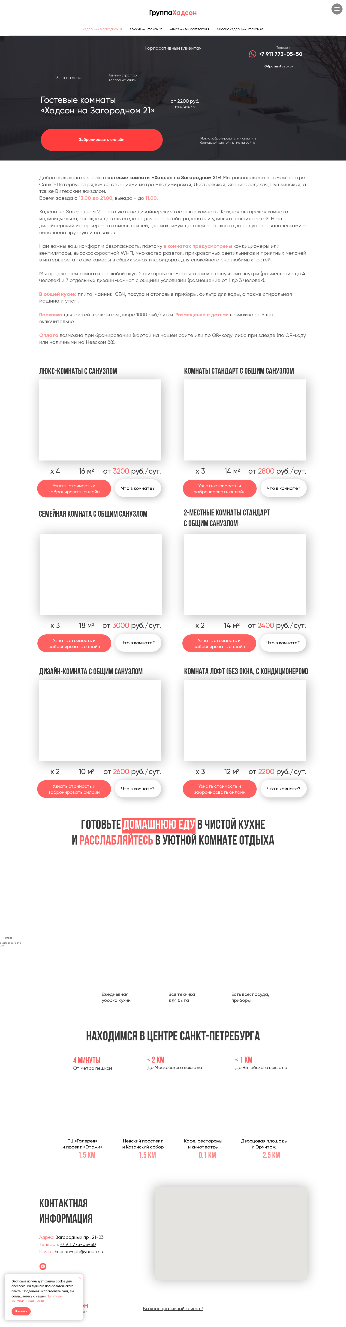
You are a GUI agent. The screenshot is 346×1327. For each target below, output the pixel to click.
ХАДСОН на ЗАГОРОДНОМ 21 (102, 29)
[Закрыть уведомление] (79, 1277)
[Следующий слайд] (262, 923)
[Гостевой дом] (42, 1266)
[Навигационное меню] (337, 9)
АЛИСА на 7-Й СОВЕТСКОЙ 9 (189, 29)
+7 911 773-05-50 (280, 54)
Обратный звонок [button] (278, 66)
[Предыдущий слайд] (84, 923)
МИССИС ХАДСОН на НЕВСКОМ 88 (240, 29)
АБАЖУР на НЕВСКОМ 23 (146, 29)
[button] (138, 643)
